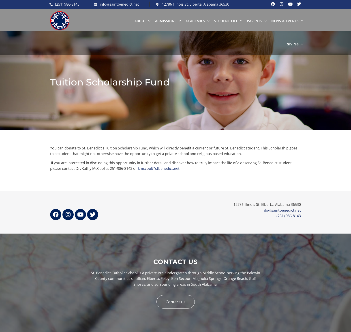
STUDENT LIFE (228, 21)
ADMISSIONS (168, 21)
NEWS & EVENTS (287, 21)
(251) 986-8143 (288, 215)
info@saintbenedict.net (281, 210)
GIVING (295, 44)
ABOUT (143, 21)
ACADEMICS (198, 21)
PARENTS (257, 21)
